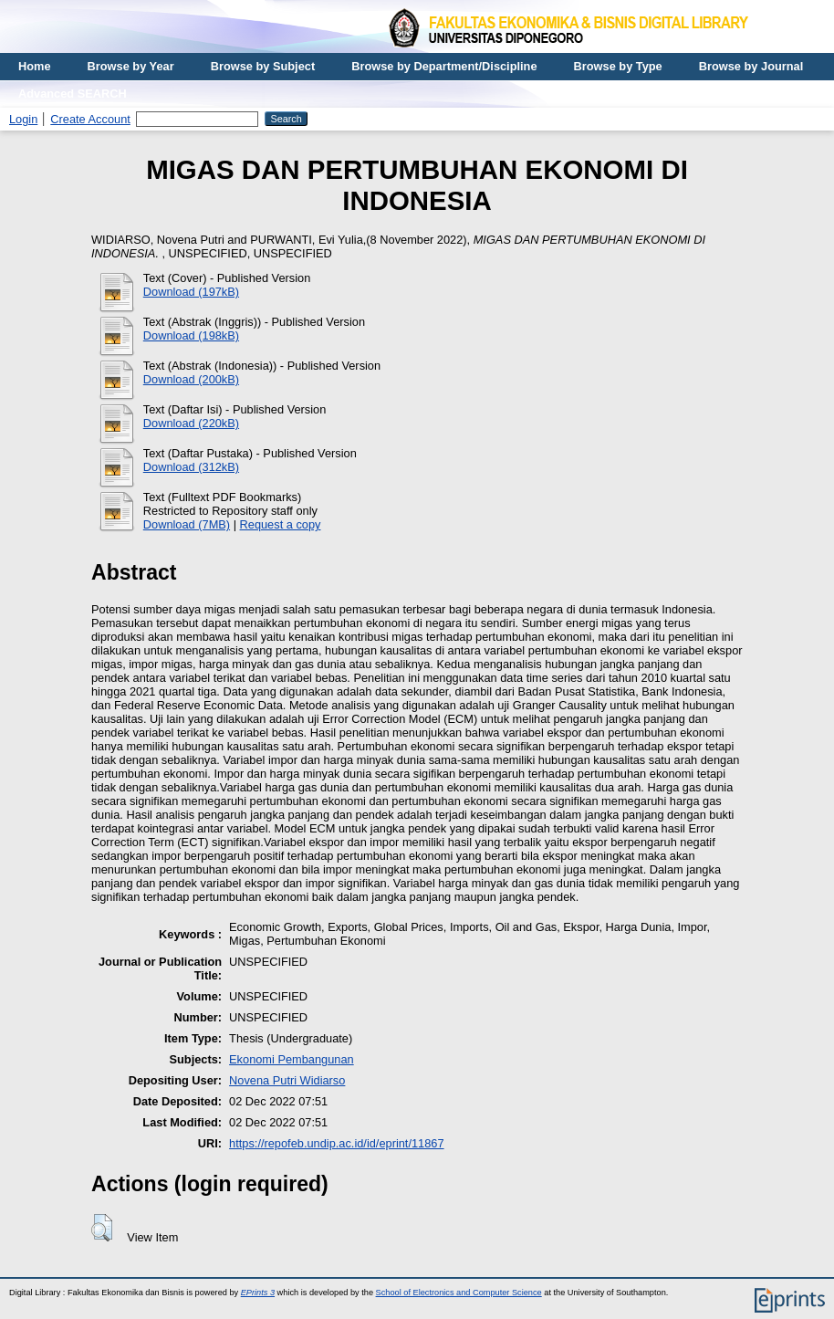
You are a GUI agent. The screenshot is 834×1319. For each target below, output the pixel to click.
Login (23, 119)
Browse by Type (618, 66)
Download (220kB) (191, 423)
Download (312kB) (191, 467)
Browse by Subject (263, 66)
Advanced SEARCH (72, 93)
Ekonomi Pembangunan (291, 1059)
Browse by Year (131, 66)
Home (34, 66)
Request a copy (280, 524)
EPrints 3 (258, 1292)
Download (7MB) (186, 524)
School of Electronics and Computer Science (459, 1292)
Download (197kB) (191, 291)
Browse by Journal (751, 66)
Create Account (90, 119)
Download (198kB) (191, 335)
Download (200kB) (191, 379)
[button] (101, 1227)
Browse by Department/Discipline (444, 66)
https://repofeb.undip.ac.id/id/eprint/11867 (336, 1143)
